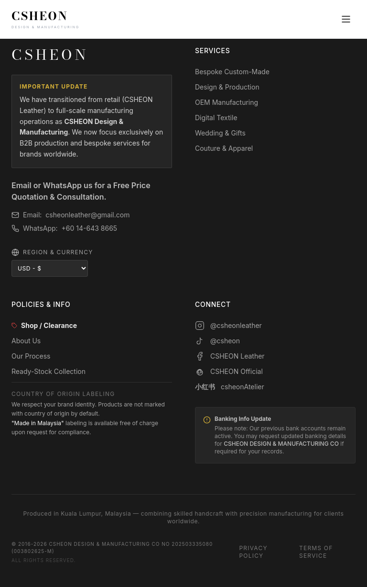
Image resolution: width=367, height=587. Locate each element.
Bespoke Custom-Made (232, 72)
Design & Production (227, 87)
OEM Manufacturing (226, 102)
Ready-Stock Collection (48, 371)
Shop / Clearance (44, 325)
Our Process (31, 356)
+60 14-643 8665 (90, 228)
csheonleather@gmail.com (87, 215)
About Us (26, 341)
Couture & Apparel (224, 148)
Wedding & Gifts (220, 133)
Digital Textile (216, 117)
